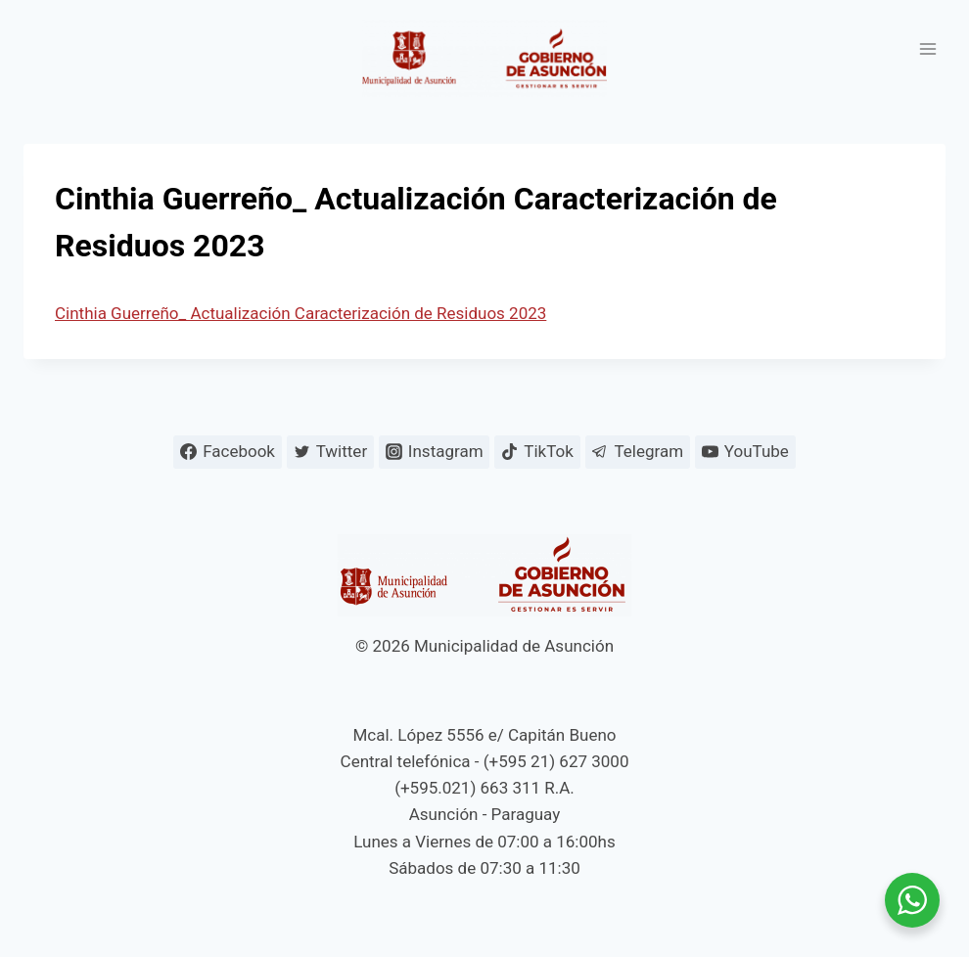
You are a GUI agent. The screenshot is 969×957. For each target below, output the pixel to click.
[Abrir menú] (927, 48)
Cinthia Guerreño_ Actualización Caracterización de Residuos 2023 (300, 313)
